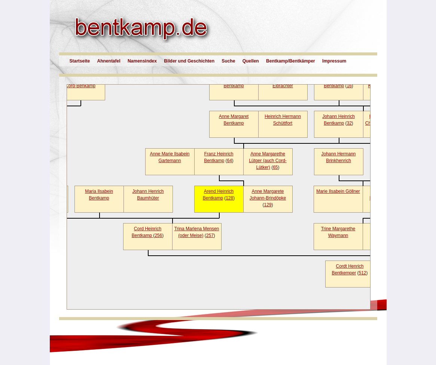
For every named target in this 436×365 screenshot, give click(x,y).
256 (158, 235)
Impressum (334, 61)
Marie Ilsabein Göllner (338, 191)
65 (275, 167)
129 (267, 204)
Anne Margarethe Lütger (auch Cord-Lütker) (268, 160)
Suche (228, 61)
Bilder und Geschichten (189, 61)
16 (349, 85)
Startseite (80, 61)
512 (362, 273)
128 (229, 198)
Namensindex (142, 61)
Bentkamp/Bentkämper (290, 61)
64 (229, 160)
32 (349, 123)
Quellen (251, 61)
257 (210, 235)
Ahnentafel (109, 61)
